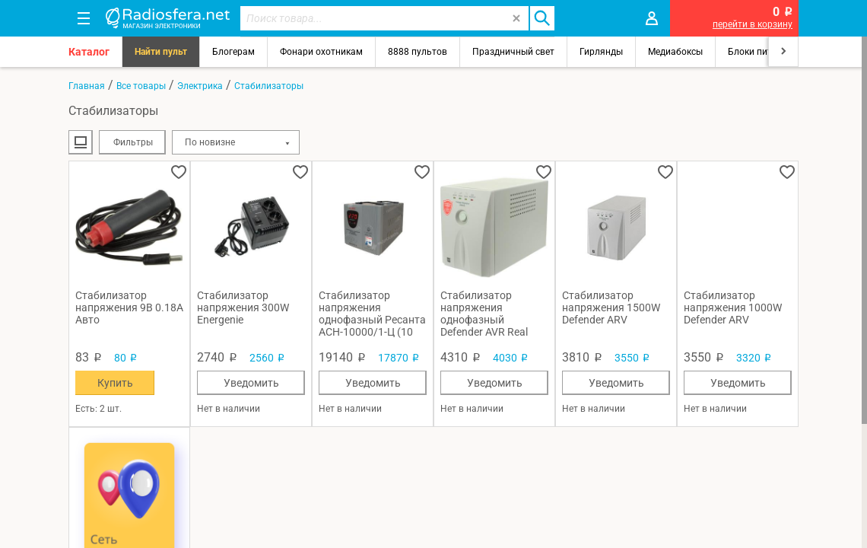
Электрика (200, 86)
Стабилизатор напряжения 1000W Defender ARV (733, 307)
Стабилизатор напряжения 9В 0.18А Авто (129, 307)
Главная (86, 86)
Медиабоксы (675, 51)
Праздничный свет (513, 51)
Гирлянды (601, 51)
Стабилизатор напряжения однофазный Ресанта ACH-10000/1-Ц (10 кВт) (372, 313)
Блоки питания (760, 51)
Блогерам (233, 51)
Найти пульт (161, 51)
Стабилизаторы (268, 86)
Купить (115, 383)
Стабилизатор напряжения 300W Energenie (243, 307)
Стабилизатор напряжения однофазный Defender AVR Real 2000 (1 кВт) (484, 313)
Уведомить (251, 383)
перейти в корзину (752, 24)
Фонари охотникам (321, 51)
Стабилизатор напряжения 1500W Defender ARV (611, 307)
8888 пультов (417, 51)
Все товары (141, 86)
